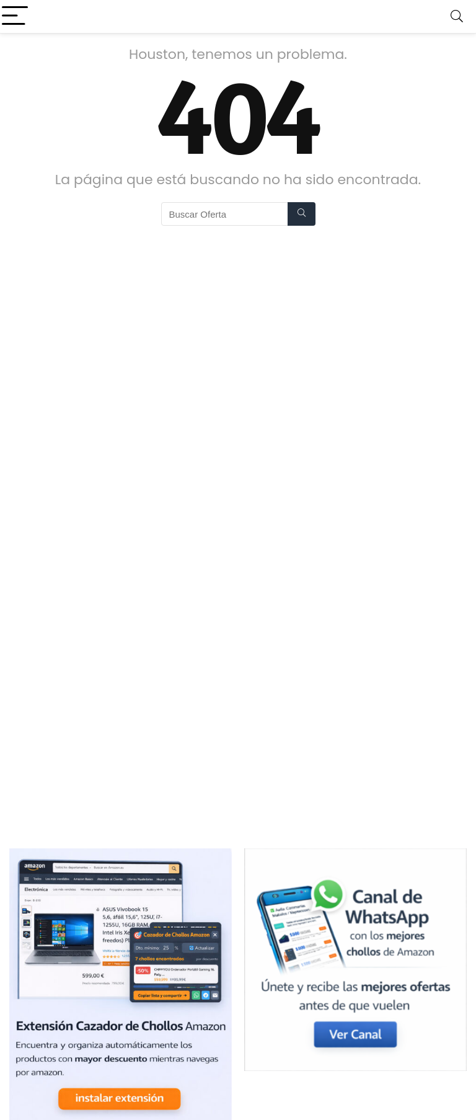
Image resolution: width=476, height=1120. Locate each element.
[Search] (457, 16)
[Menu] (15, 16)
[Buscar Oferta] (301, 214)
